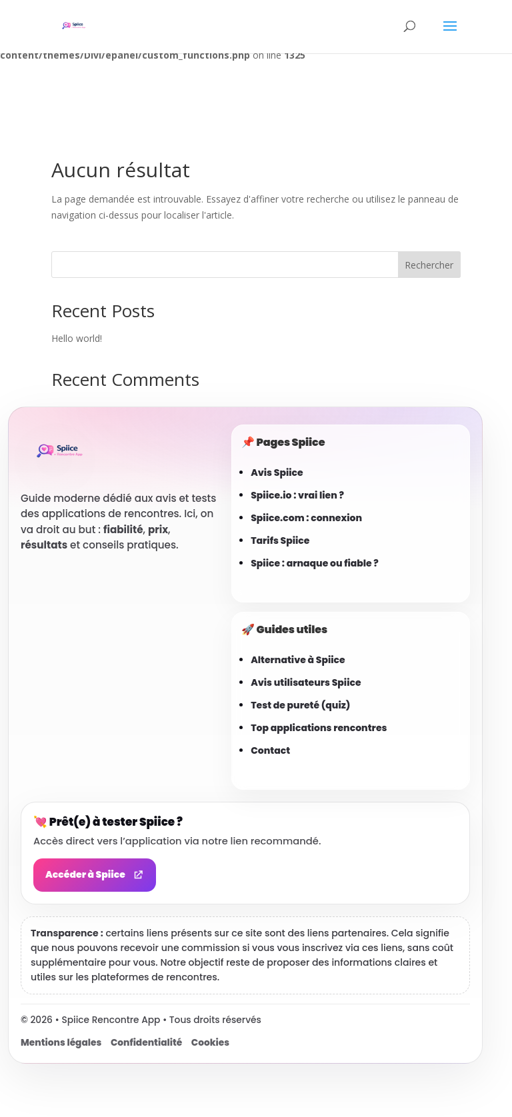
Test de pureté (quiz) (300, 705)
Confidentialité (146, 1042)
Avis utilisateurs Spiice (306, 682)
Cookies (210, 1042)
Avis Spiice (277, 472)
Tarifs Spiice (280, 540)
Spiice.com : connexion (306, 518)
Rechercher (429, 265)
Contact (270, 750)
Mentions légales (61, 1042)
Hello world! (76, 338)
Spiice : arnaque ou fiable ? (315, 563)
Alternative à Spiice (298, 659)
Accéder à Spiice (94, 874)
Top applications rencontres (319, 727)
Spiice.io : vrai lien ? (297, 495)
